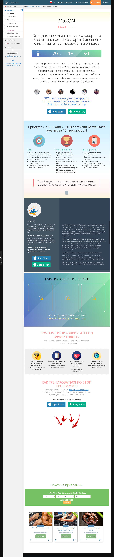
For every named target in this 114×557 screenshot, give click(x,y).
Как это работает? (82, 2)
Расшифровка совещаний (13, 63)
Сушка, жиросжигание (13, 36)
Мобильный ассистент (78, 394)
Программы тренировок (66, 2)
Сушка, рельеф (11, 23)
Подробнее (40, 541)
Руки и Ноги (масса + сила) (40, 532)
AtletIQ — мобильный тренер (67, 108)
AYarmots (41, 530)
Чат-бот (18, 56)
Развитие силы (11, 16)
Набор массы (10, 20)
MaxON (38, 7)
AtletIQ (31, 225)
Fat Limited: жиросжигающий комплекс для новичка (65, 533)
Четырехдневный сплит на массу (91, 533)
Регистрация (96, 2)
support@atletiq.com (13, 55)
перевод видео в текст (13, 65)
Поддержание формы (13, 26)
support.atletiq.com (10, 56)
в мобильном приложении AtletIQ (66, 323)
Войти (105, 2)
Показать (67, 507)
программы (30, 7)
